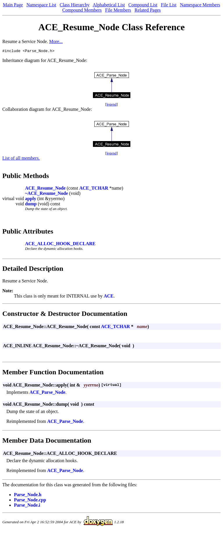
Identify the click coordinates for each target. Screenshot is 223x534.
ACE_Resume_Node (45, 188)
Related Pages (147, 10)
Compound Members (82, 10)
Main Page (13, 4)
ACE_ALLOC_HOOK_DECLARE (60, 244)
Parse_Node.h (28, 495)
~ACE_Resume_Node (46, 194)
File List (169, 4)
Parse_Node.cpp (30, 500)
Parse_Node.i (27, 505)
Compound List (142, 4)
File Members (118, 10)
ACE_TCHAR (93, 188)
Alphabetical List (109, 4)
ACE (109, 296)
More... (56, 41)
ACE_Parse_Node (48, 393)
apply (30, 199)
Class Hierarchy (75, 4)
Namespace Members (200, 4)
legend (112, 105)
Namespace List (41, 4)
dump (31, 204)
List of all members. (21, 158)
